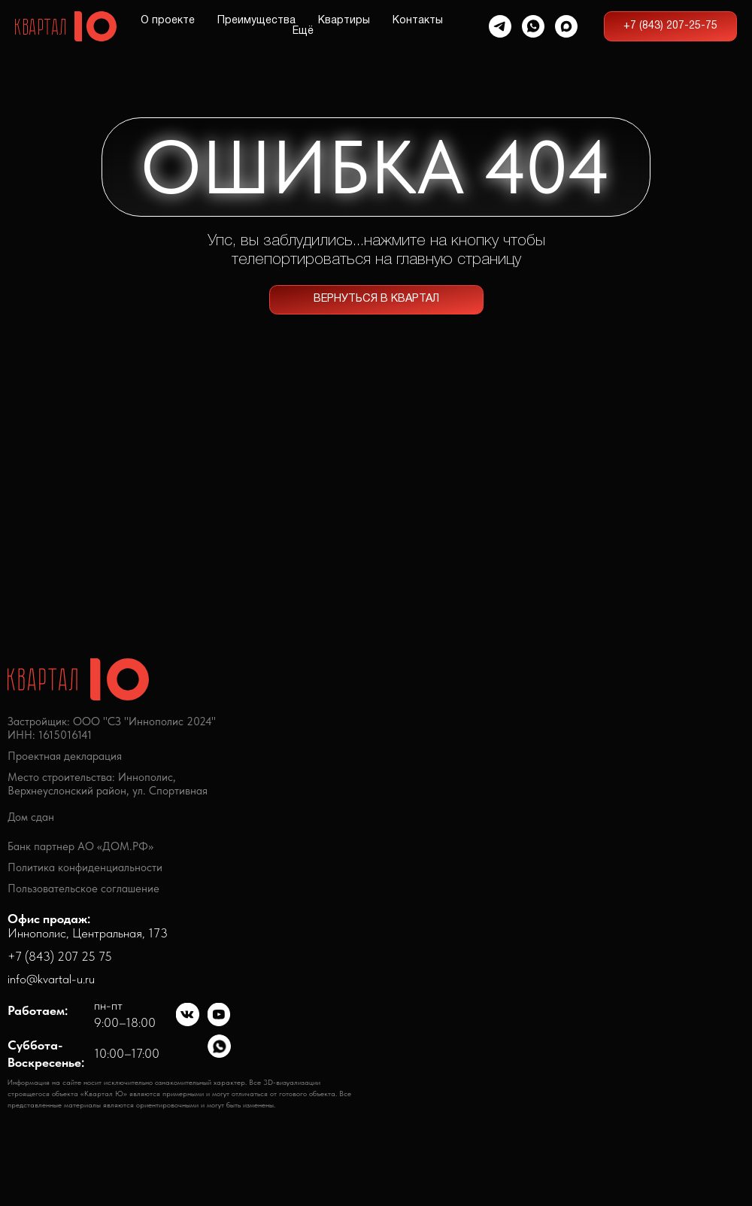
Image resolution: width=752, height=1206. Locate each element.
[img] (187, 1014)
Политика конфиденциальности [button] (85, 867)
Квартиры (344, 21)
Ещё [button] (303, 31)
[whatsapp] (533, 26)
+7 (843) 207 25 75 (60, 956)
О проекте (168, 21)
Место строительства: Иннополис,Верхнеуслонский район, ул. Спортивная (108, 783)
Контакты (418, 21)
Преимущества (256, 21)
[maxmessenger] (566, 26)
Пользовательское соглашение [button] (83, 888)
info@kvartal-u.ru (51, 978)
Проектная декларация (65, 756)
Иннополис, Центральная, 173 (88, 926)
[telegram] (500, 26)
